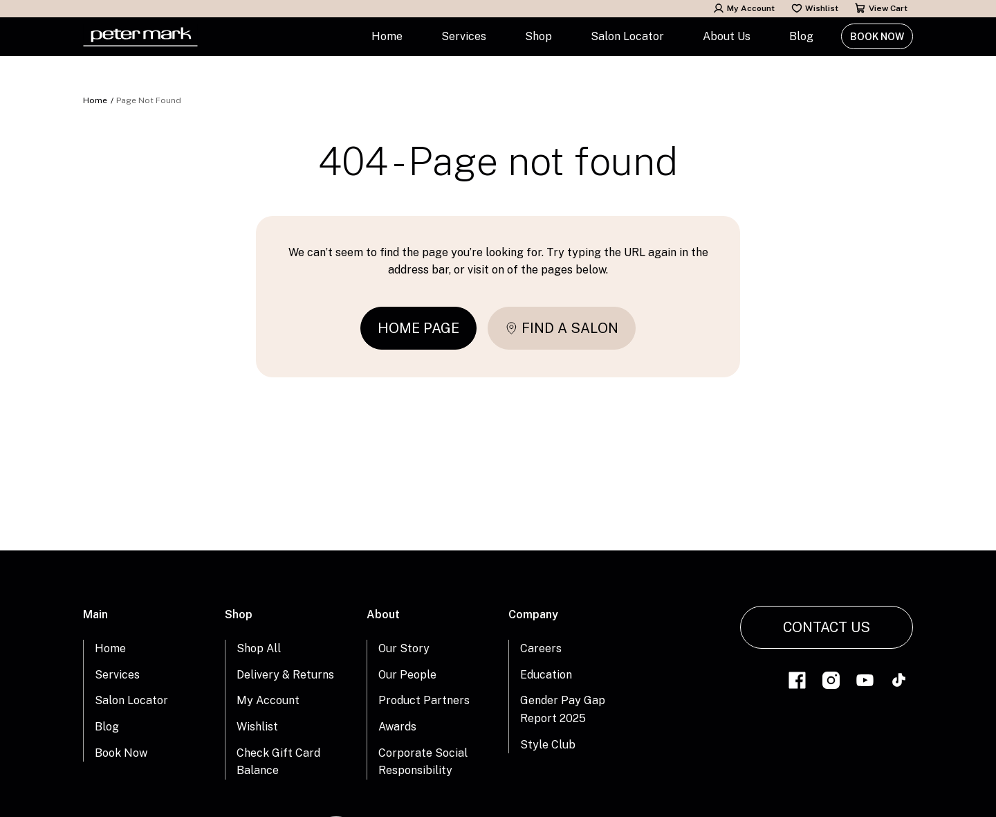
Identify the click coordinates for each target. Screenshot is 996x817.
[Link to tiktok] (898, 682)
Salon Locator (627, 36)
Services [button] (463, 36)
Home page (418, 328)
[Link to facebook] (797, 682)
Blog (801, 36)
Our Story (404, 648)
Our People (407, 674)
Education (546, 674)
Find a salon (561, 328)
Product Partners (424, 700)
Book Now (877, 36)
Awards (397, 726)
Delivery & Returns (285, 674)
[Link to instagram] (831, 682)
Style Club (547, 744)
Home (387, 36)
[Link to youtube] (865, 682)
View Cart (881, 8)
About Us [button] (726, 36)
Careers (541, 648)
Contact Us (826, 627)
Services (117, 674)
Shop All (259, 648)
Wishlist (814, 8)
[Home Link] (140, 37)
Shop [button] (538, 36)
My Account (744, 8)
